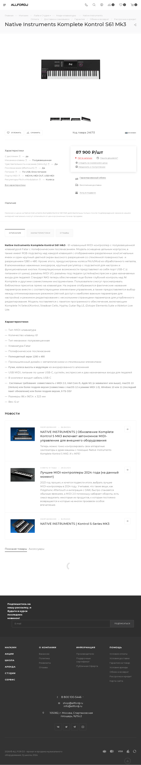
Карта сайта (116, 681)
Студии (10, 673)
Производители (85, 654)
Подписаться (122, 623)
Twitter (66, 726)
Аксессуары (36, 548)
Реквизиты (45, 663)
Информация (85, 647)
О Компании (47, 647)
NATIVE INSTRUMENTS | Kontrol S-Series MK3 (74, 524)
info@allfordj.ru (73, 706)
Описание (15, 233)
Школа (9, 660)
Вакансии (44, 654)
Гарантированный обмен (93, 177)
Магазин (10, 647)
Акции (9, 654)
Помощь (116, 647)
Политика (44, 658)
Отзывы (64, 233)
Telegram (74, 726)
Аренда (10, 666)
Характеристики (40, 233)
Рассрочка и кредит (121, 676)
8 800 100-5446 (71, 697)
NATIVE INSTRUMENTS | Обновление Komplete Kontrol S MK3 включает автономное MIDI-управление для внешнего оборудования (77, 436)
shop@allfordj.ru (73, 703)
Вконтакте (58, 726)
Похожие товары (16, 548)
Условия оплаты (118, 654)
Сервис (10, 679)
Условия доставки (120, 658)
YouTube (82, 726)
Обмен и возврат (119, 672)
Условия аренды (119, 667)
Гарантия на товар (120, 663)
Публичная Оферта (87, 666)
